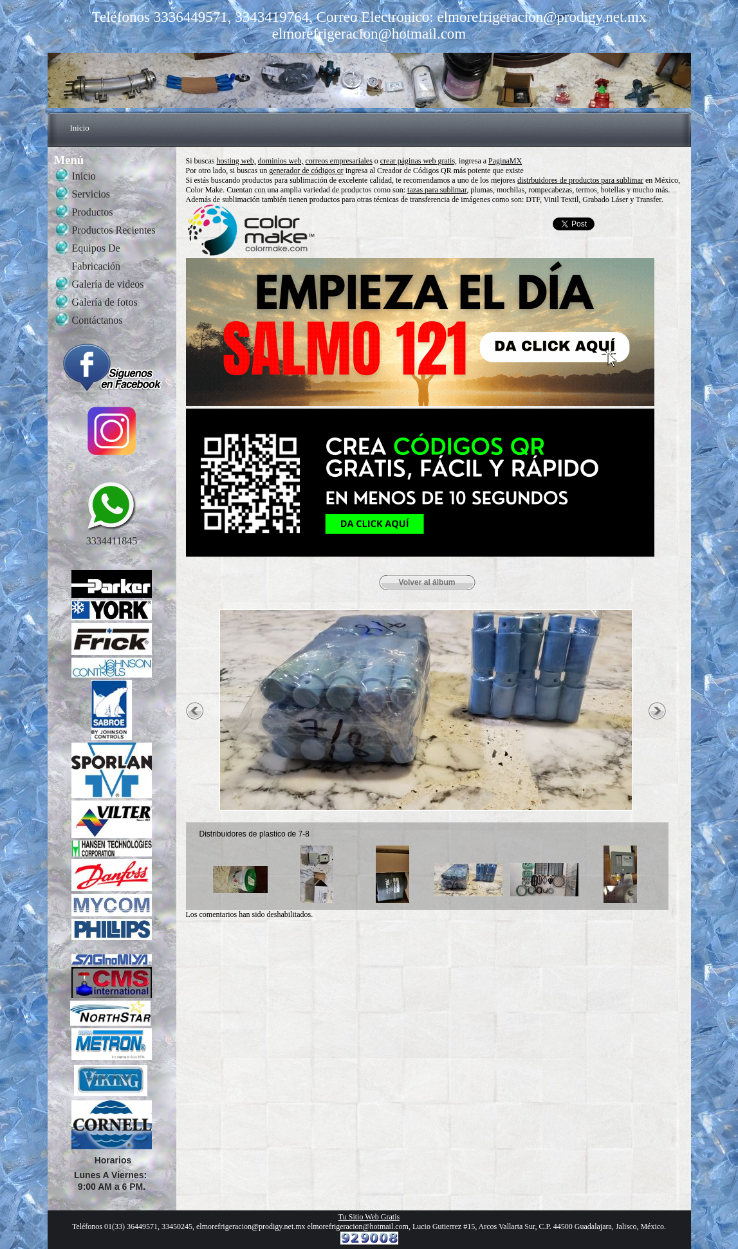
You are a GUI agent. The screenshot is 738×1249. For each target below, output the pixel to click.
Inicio (79, 128)
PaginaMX (505, 160)
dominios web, (281, 160)
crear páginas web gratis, (418, 160)
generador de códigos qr (306, 170)
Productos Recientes (114, 230)
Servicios (91, 194)
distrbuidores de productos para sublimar (580, 180)
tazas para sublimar (436, 189)
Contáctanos (97, 320)
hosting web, (236, 160)
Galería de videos (108, 284)
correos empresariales (339, 160)
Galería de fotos (105, 302)
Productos (92, 212)
